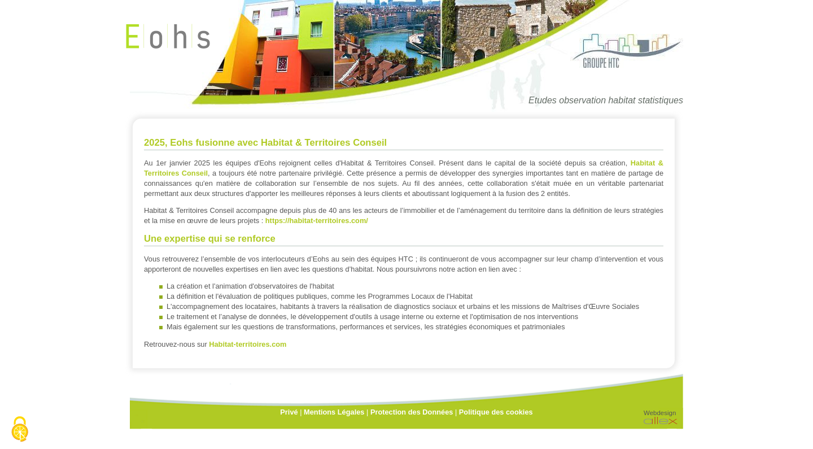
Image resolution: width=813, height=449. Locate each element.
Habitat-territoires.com (247, 344)
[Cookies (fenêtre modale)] (20, 430)
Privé (289, 412)
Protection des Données (411, 412)
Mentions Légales (334, 412)
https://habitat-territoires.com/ (316, 220)
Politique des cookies (496, 412)
